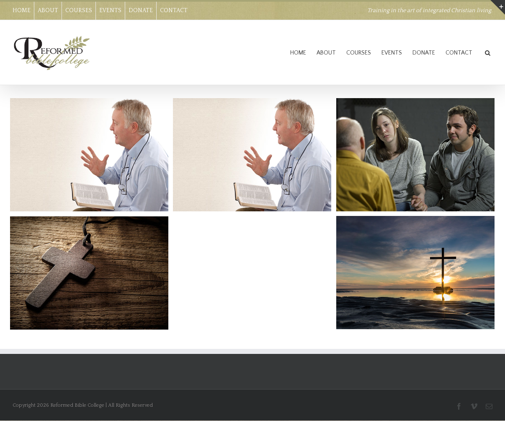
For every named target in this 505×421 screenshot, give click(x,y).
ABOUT (48, 10)
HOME (22, 10)
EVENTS (110, 10)
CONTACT (174, 10)
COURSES (78, 10)
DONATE (141, 10)
